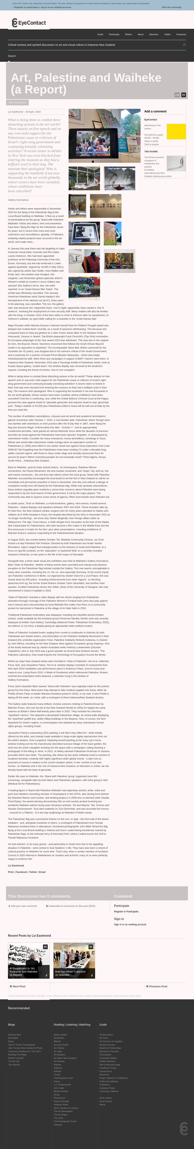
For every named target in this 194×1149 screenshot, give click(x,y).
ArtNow (57, 1071)
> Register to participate (25, 7)
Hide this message (171, 7)
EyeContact (29, 22)
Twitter (33, 872)
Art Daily (58, 1051)
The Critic (58, 1118)
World (102, 1104)
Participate (114, 34)
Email (42, 872)
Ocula (57, 1094)
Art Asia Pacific (61, 1044)
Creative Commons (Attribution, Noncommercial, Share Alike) (112, 996)
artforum (58, 1068)
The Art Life (14, 1061)
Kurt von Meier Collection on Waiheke (70, 973)
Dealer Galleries (107, 1061)
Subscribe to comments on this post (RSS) (72, 906)
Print (11, 872)
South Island (105, 1101)
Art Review (59, 1061)
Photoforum (59, 1098)
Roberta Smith (61, 1104)
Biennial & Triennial (108, 1051)
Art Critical (59, 1048)
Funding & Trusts (107, 1068)
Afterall (57, 1041)
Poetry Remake (61, 1101)
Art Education (106, 1034)
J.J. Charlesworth (62, 1084)
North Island (105, 1098)
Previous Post (156, 986)
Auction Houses (107, 1044)
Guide (100, 34)
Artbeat (57, 1064)
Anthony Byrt (14, 1034)
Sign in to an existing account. (130, 924)
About (141, 34)
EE (183, 95)
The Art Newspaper (63, 1111)
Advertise (154, 34)
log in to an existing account (56, 7)
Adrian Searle (60, 1034)
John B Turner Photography (21, 1044)
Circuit (57, 1074)
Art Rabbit (13, 1038)
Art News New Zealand (65, 1058)
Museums (104, 1074)
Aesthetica (59, 1038)
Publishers (104, 1084)
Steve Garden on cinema (66, 1108)
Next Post (17, 986)
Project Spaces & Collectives (113, 1078)
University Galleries (109, 1091)
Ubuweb (58, 1124)
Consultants (105, 1054)
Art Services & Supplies (111, 1041)
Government (105, 1071)
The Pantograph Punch (65, 1121)
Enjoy (11, 1041)
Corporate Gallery (108, 1058)
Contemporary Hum (63, 1078)
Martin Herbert (61, 1091)
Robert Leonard (15, 1058)
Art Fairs (103, 1038)
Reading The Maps (17, 1054)
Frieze (57, 1081)
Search (12, 56)
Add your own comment (24, 906)
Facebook (21, 872)
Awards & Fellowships (110, 1048)
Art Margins (59, 1054)
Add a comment (155, 111)
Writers (128, 34)
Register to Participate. (126, 911)
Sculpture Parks (107, 1088)
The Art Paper (60, 1114)
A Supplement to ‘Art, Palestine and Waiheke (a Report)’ (24, 971)
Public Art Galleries (108, 1081)
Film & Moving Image (109, 1064)
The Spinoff (14, 1064)
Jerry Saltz (59, 1088)
